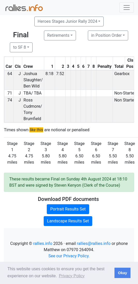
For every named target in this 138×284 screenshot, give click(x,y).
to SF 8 (19, 47)
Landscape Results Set (68, 221)
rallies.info (42, 243)
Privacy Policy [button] (72, 276)
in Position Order (106, 35)
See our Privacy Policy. (69, 255)
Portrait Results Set (68, 209)
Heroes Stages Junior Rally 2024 (67, 21)
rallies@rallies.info (93, 243)
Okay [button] (122, 273)
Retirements (58, 35)
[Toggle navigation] (126, 7)
